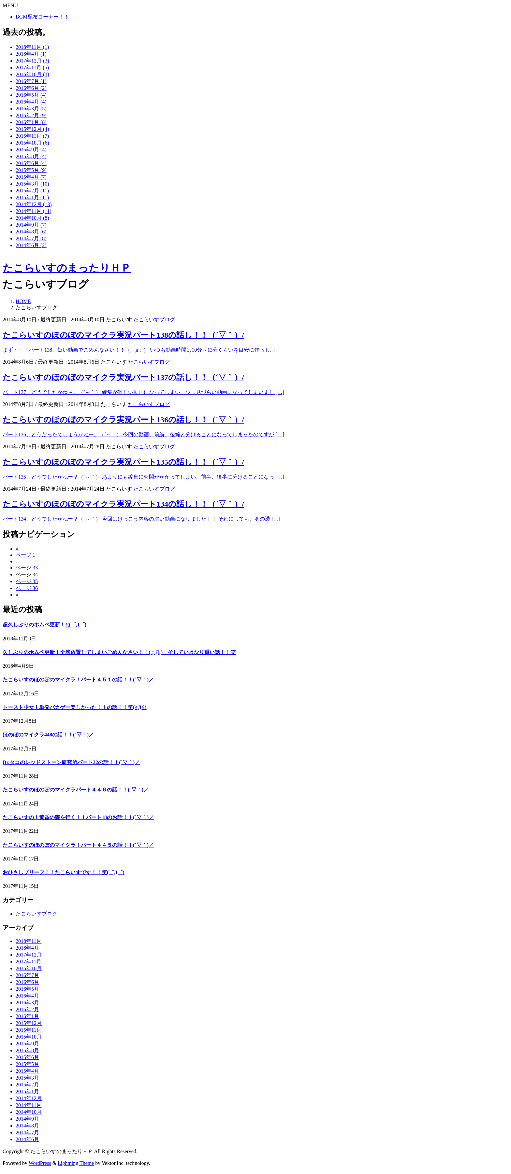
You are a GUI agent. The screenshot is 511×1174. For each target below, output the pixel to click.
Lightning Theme (76, 1163)
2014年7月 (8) (31, 238)
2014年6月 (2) (31, 245)
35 (27, 581)
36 (27, 588)
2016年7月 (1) (31, 81)
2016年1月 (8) (31, 122)
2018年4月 (27, 948)
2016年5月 (27, 989)
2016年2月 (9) (31, 115)
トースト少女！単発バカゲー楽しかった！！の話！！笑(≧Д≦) (75, 707)
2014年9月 (27, 1119)
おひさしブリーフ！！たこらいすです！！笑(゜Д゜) (63, 872)
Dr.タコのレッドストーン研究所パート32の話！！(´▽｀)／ (71, 762)
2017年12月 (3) (32, 60)
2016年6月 (27, 982)
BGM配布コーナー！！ (42, 17)
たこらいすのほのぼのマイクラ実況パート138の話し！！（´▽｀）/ (123, 335)
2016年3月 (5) (31, 108)
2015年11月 (28, 1030)
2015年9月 (27, 1043)
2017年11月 (28, 961)
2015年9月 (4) (31, 149)
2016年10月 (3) (32, 74)
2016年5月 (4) (31, 95)
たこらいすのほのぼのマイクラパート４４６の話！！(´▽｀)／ (76, 789)
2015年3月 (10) (32, 184)
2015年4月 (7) (31, 177)
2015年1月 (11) (32, 197)
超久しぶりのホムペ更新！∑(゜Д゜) (44, 624)
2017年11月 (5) (32, 67)
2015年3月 (27, 1078)
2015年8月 (27, 1050)
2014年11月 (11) (33, 211)
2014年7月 (27, 1132)
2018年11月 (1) (32, 47)
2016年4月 (27, 996)
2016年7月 (27, 975)
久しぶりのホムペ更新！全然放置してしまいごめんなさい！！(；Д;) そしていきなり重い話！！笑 (119, 652)
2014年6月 (27, 1139)
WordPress (40, 1163)
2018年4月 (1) (31, 54)
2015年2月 (27, 1084)
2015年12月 (29, 1023)
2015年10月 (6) (32, 143)
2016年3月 (27, 1002)
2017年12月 (29, 954)
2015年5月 (27, 1064)
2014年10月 (29, 1112)
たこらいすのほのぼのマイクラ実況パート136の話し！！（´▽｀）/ (123, 419)
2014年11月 (28, 1105)
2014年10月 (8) (32, 218)
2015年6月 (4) (31, 163)
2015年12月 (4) (32, 129)
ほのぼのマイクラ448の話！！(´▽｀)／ (48, 734)
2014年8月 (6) (31, 231)
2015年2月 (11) (32, 190)
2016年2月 (27, 1009)
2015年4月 (27, 1071)
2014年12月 (29, 1098)
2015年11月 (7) (32, 136)
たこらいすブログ (154, 319)
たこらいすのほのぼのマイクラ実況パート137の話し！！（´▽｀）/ (123, 377)
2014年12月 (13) (34, 204)
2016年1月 (27, 1016)
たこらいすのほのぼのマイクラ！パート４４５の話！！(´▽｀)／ (78, 845)
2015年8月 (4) (31, 156)
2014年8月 (27, 1125)
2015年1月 (27, 1091)
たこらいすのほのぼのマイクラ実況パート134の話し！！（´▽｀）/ (123, 504)
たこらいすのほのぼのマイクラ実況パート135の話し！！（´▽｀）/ (123, 462)
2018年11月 (28, 941)
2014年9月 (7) (31, 225)
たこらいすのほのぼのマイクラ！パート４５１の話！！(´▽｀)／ (78, 679)
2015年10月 (29, 1037)
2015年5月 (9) (31, 170)
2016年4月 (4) (31, 102)
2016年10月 (29, 968)
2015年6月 (27, 1057)
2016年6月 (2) (31, 88)
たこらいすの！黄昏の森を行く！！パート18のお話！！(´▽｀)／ (78, 817)
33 (27, 567)
